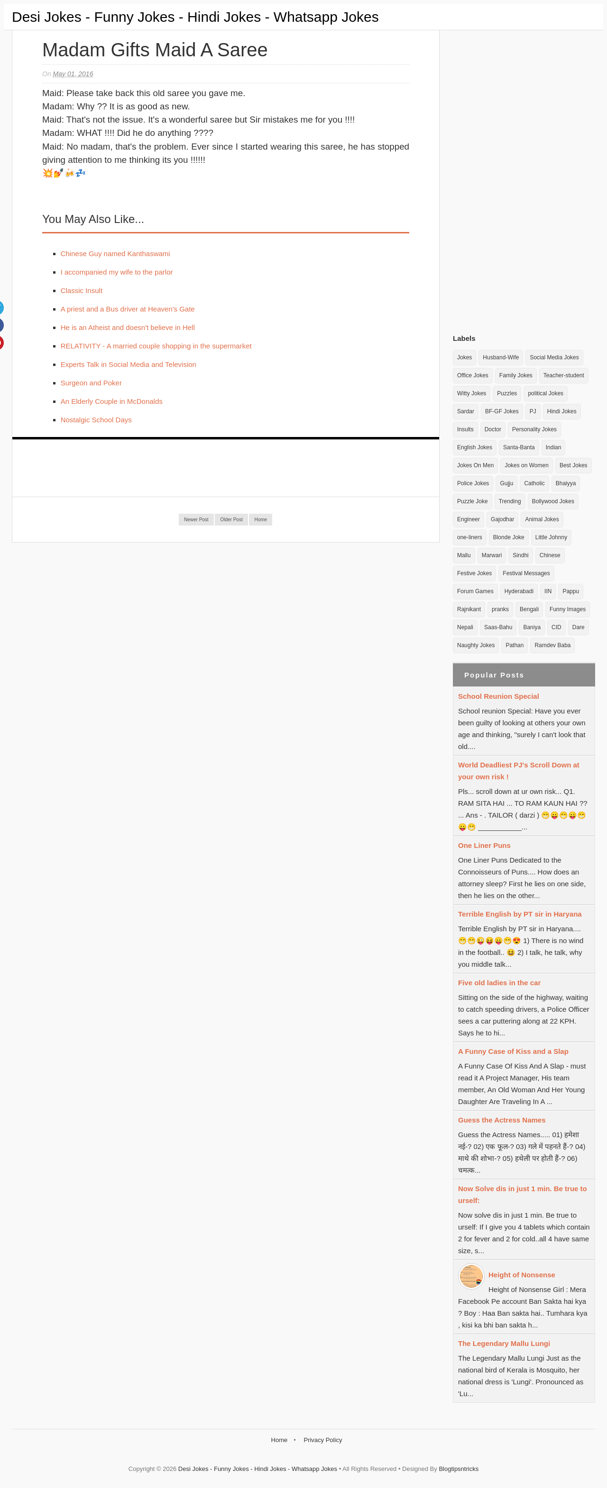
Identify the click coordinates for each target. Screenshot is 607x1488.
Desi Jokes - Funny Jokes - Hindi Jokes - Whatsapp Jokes (195, 17)
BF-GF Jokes (502, 411)
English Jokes (474, 447)
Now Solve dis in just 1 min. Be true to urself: (522, 1194)
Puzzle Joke (472, 501)
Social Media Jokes (554, 357)
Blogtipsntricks (458, 1468)
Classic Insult (81, 290)
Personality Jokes (534, 429)
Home (260, 519)
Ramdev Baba (552, 645)
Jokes (464, 357)
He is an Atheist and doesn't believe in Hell (128, 327)
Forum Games (475, 591)
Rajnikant (469, 609)
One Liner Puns (484, 845)
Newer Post (196, 519)
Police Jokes (473, 483)
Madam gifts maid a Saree (155, 49)
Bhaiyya (566, 483)
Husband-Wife (501, 357)
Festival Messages (526, 573)
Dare (578, 627)
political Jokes (545, 393)
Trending (510, 501)
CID (556, 627)
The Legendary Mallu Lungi (504, 1343)
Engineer (468, 519)
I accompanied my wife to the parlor (117, 272)
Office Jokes (472, 375)
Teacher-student (563, 375)
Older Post (231, 519)
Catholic (534, 483)
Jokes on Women (527, 465)
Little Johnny (551, 537)
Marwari (492, 555)
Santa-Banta (519, 447)
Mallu (464, 555)
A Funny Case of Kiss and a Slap (513, 1051)
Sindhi (520, 555)
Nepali (465, 627)
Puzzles (507, 393)
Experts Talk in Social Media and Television (128, 364)
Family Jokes (516, 375)
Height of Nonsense (521, 1275)
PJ (533, 411)
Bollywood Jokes (553, 501)
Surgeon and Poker (91, 383)
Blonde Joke (508, 537)
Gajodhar (502, 519)
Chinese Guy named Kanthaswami (115, 253)
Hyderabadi (519, 591)
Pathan (515, 645)
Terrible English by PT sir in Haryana (520, 914)
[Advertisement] (524, 179)
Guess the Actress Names (502, 1120)
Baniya (532, 627)
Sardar (465, 411)
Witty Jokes (471, 393)
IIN (548, 591)
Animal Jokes (542, 519)
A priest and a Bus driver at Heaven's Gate (128, 309)
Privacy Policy (323, 1439)
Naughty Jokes (476, 645)
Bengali (529, 609)
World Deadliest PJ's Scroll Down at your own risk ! (518, 771)
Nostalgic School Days (96, 420)
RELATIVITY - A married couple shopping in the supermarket (156, 346)
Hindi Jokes (562, 411)
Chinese (550, 555)
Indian (553, 447)
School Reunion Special (498, 696)
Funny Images (568, 609)
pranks (500, 609)
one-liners (469, 537)
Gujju (506, 483)
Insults (465, 429)
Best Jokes (574, 465)
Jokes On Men (475, 465)
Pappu (570, 591)
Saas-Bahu (498, 627)
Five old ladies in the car (499, 983)
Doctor (493, 429)
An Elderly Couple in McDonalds (112, 401)
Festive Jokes (474, 573)
